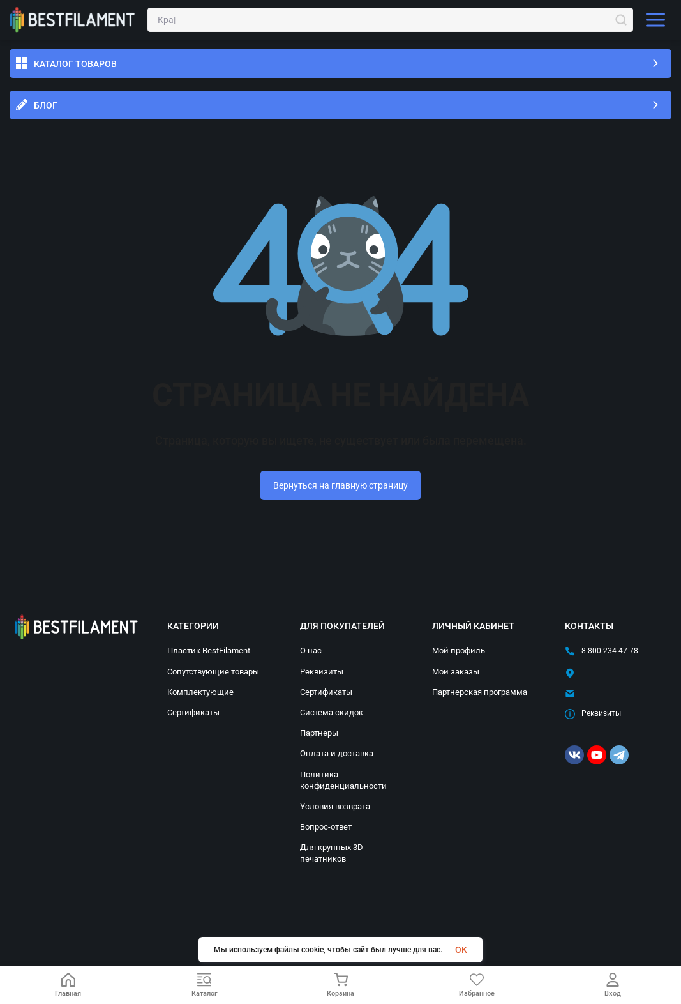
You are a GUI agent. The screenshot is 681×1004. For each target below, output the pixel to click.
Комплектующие (200, 692)
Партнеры (319, 733)
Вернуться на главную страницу (340, 485)
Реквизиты (321, 671)
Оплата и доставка (336, 753)
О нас (311, 650)
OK (461, 950)
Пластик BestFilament (208, 650)
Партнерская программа (479, 692)
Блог (45, 105)
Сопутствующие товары (213, 671)
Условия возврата (335, 806)
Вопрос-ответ (326, 827)
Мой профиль (458, 650)
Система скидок (331, 712)
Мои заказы (455, 671)
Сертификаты (193, 712)
